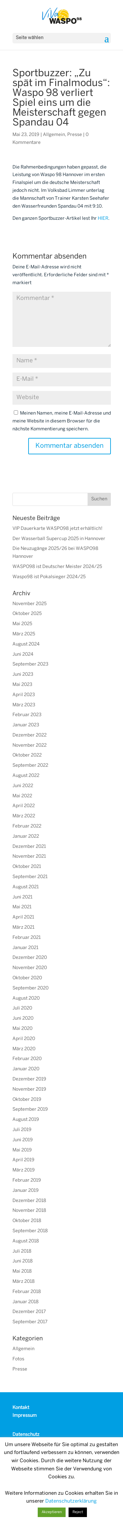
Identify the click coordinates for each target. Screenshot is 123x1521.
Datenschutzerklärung (71, 1501)
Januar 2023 (25, 725)
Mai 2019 (22, 1150)
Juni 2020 (22, 1018)
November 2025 (29, 604)
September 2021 (30, 877)
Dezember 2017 (29, 1312)
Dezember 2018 (29, 1201)
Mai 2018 (22, 1271)
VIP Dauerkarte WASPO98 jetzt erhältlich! (57, 529)
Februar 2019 (26, 1180)
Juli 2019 (21, 1130)
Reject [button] (77, 1512)
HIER (103, 218)
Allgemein (54, 135)
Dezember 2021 (29, 847)
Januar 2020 (25, 1069)
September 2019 (30, 1109)
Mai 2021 (21, 907)
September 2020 (30, 988)
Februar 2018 (26, 1292)
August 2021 (25, 887)
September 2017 (30, 1322)
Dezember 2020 (29, 958)
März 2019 (23, 1170)
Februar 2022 (26, 826)
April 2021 (23, 917)
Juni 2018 (22, 1261)
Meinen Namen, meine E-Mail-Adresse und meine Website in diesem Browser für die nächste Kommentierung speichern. (61, 421)
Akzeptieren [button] (52, 1512)
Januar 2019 (25, 1191)
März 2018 (23, 1282)
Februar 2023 (26, 715)
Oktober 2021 (26, 867)
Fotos (18, 1359)
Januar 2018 (25, 1302)
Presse (74, 135)
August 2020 (26, 998)
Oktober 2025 (27, 614)
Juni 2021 (22, 897)
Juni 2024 (22, 654)
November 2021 (29, 856)
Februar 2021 (26, 938)
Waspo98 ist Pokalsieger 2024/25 (49, 577)
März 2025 (23, 634)
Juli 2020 (22, 1008)
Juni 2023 (22, 674)
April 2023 (23, 695)
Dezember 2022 (29, 735)
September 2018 (30, 1231)
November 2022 (29, 745)
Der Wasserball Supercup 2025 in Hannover (58, 539)
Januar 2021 (25, 948)
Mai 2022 (22, 796)
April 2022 (23, 806)
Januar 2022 (25, 836)
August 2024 (26, 644)
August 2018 (25, 1241)
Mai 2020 (22, 1029)
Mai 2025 (22, 624)
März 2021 (23, 927)
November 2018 (29, 1211)
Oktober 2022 (27, 755)
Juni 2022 (22, 786)
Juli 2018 (21, 1251)
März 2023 (23, 705)
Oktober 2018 (26, 1221)
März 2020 (23, 1049)
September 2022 (30, 765)
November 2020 (29, 968)
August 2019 (25, 1120)
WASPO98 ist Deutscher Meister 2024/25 (57, 567)
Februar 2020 (27, 1059)
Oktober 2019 (26, 1100)
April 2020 (23, 1039)
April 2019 (23, 1160)
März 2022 (23, 816)
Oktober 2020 (27, 978)
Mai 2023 (22, 685)
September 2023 (30, 664)
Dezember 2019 (29, 1079)
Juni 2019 (22, 1140)
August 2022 (25, 776)
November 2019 (29, 1089)
